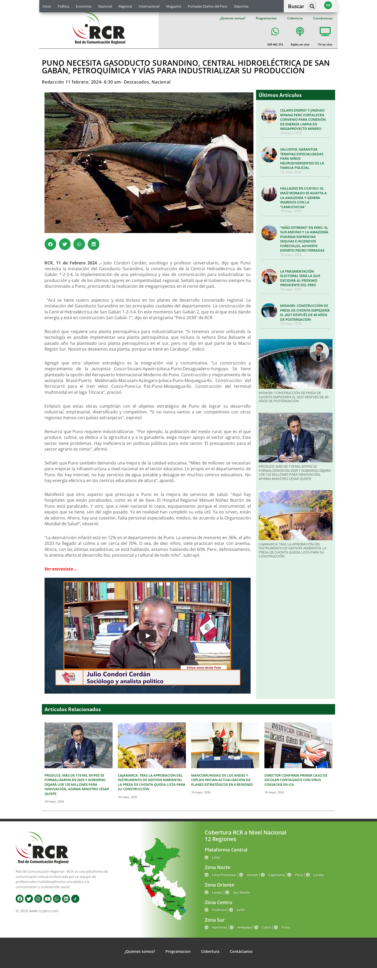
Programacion (266, 18)
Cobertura (295, 18)
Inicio (47, 6)
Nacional (105, 6)
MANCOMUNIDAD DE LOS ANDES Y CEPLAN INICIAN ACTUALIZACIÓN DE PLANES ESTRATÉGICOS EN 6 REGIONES (222, 780)
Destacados (136, 82)
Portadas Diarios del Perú (207, 6)
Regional (125, 6)
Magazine (173, 6)
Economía (83, 6)
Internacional (149, 6)
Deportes (241, 6)
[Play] (148, 635)
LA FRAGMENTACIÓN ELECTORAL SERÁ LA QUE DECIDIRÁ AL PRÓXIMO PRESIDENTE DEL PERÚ (300, 278)
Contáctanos (322, 18)
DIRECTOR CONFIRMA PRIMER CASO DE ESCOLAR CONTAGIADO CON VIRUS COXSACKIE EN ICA (295, 780)
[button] (312, 6)
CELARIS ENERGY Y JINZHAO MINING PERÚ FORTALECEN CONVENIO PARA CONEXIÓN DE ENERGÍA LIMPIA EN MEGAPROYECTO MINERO (303, 119)
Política (63, 6)
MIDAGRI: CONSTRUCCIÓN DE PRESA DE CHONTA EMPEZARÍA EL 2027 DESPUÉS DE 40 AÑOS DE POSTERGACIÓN (305, 312)
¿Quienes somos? (232, 18)
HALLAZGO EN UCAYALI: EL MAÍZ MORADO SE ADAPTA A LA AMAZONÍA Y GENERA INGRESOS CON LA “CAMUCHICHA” (303, 197)
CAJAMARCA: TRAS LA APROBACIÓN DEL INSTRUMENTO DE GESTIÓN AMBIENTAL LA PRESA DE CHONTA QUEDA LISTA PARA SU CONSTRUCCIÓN (292, 550)
